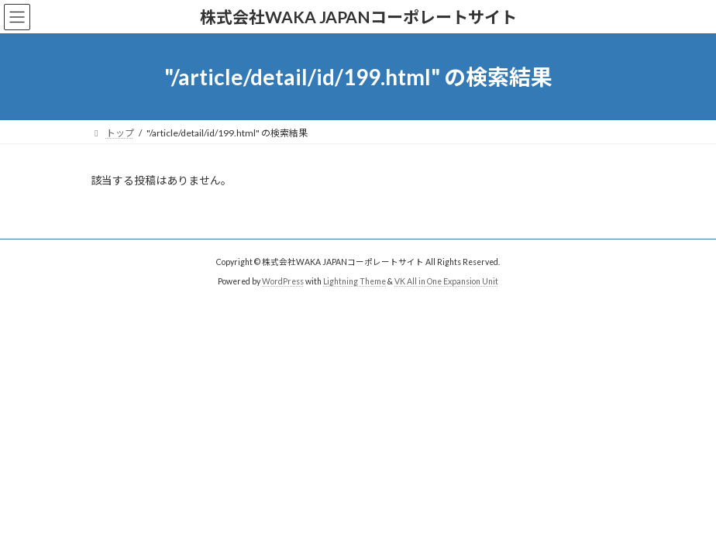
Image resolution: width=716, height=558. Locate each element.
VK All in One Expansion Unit (446, 281)
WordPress (283, 281)
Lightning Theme (354, 281)
